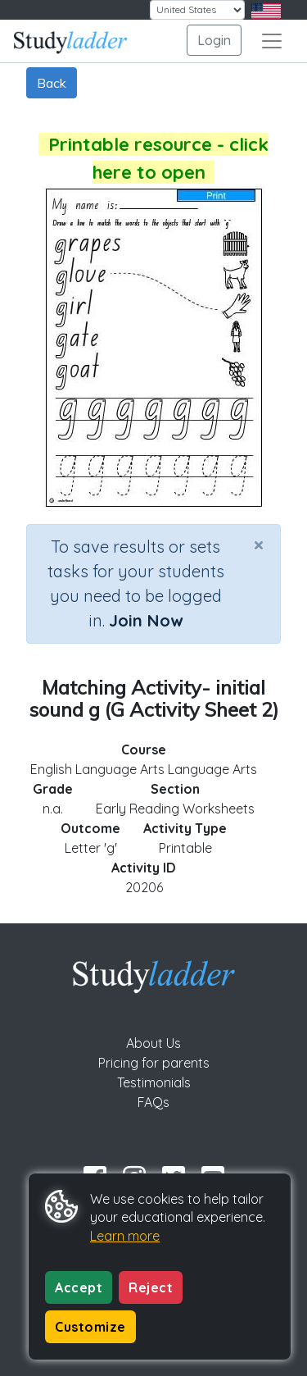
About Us (153, 1043)
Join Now (146, 620)
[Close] (258, 544)
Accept (78, 1287)
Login (214, 40)
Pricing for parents (154, 1063)
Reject (151, 1287)
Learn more (125, 1236)
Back (51, 83)
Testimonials (154, 1082)
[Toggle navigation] (272, 41)
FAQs (153, 1102)
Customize (90, 1327)
